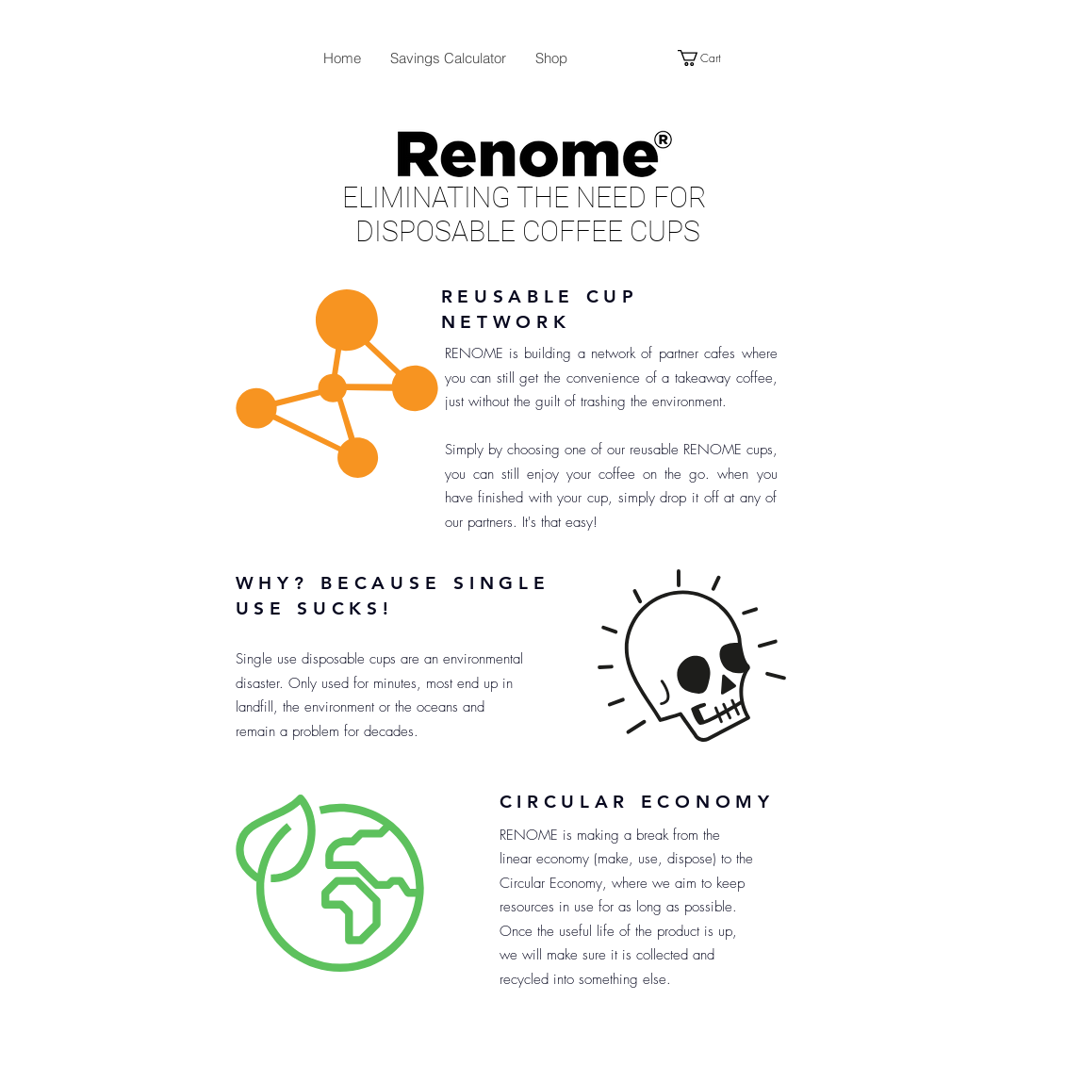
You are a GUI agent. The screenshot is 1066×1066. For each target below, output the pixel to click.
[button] (708, 58)
